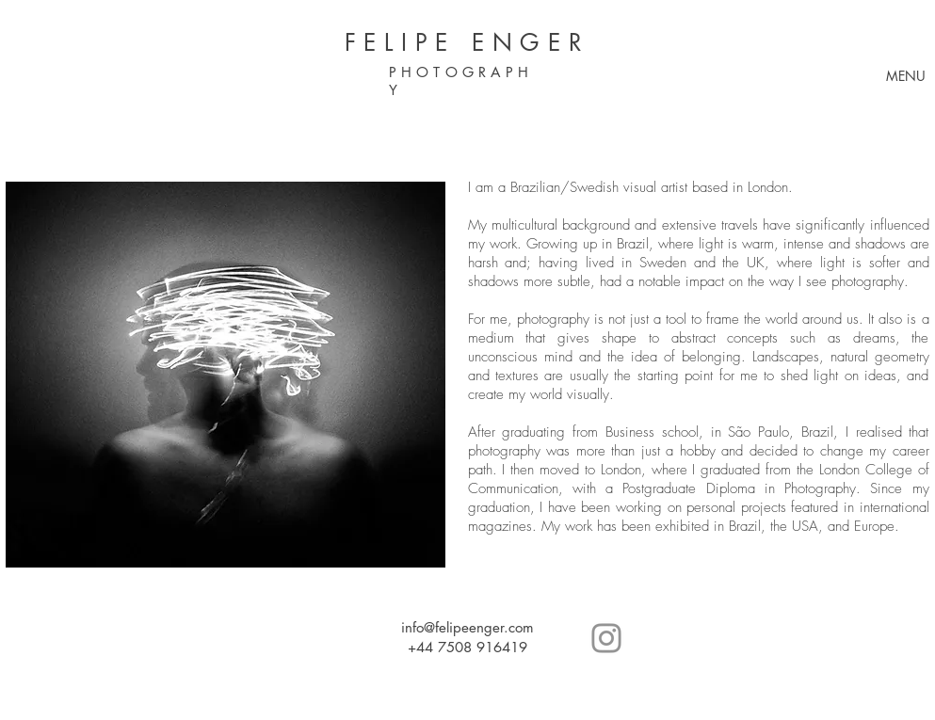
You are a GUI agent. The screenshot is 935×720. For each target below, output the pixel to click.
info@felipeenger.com (467, 627)
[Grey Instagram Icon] (606, 638)
